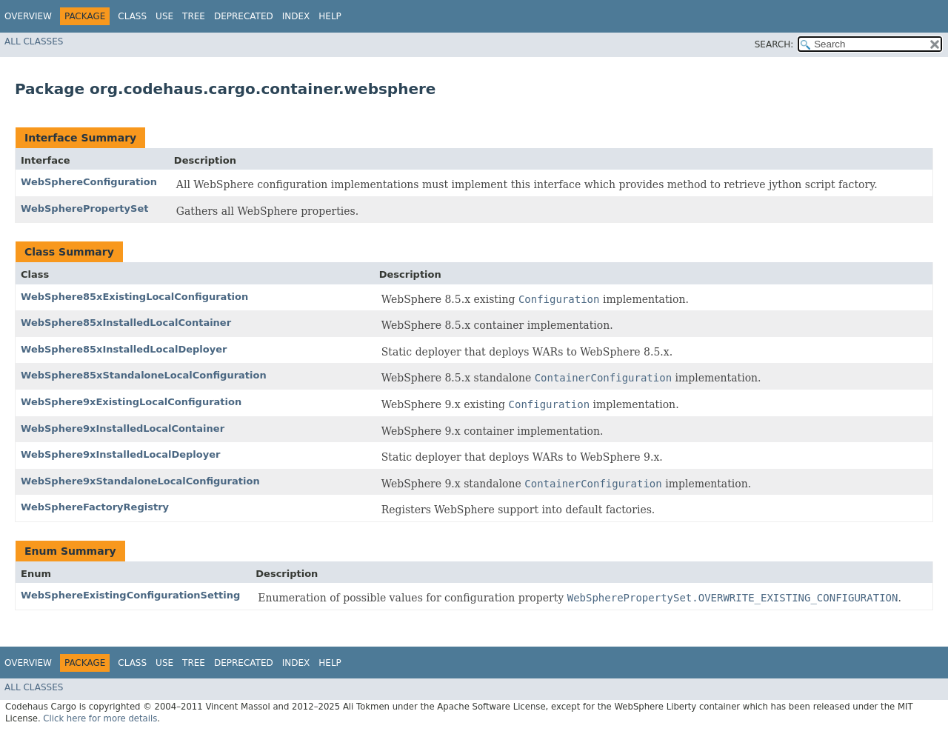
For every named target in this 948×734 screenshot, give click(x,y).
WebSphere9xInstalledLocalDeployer (120, 454)
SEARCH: (774, 44)
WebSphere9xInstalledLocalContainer (122, 428)
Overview (28, 16)
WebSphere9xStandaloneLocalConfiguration (140, 481)
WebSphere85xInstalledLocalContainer (126, 322)
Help (329, 16)
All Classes (33, 41)
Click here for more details (100, 718)
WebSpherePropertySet (84, 208)
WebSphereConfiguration (89, 181)
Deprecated (243, 16)
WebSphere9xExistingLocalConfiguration (131, 401)
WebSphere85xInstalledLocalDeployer (124, 349)
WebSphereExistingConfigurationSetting (130, 595)
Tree (193, 16)
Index (296, 16)
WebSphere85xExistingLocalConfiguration (134, 296)
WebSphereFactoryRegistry (95, 507)
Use (164, 16)
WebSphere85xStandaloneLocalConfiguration (144, 375)
